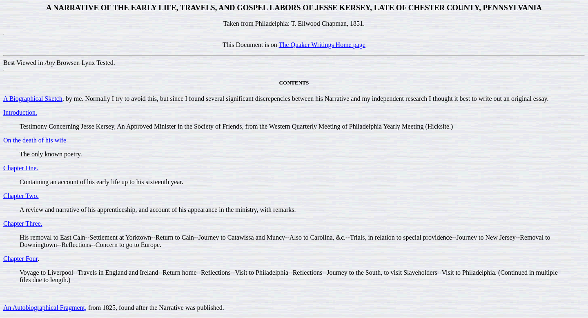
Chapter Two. (21, 195)
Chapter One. (20, 168)
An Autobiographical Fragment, (45, 307)
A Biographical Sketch (32, 98)
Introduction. (20, 112)
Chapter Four (20, 258)
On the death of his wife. (35, 140)
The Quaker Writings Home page (322, 44)
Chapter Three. (22, 223)
